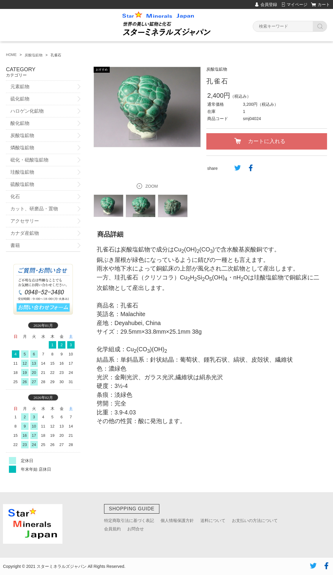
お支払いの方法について (255, 520)
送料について (212, 520)
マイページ (297, 4)
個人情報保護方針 (177, 520)
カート (324, 4)
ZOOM (151, 179)
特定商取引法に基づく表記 (129, 520)
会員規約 (112, 528)
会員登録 (268, 4)
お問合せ (135, 528)
